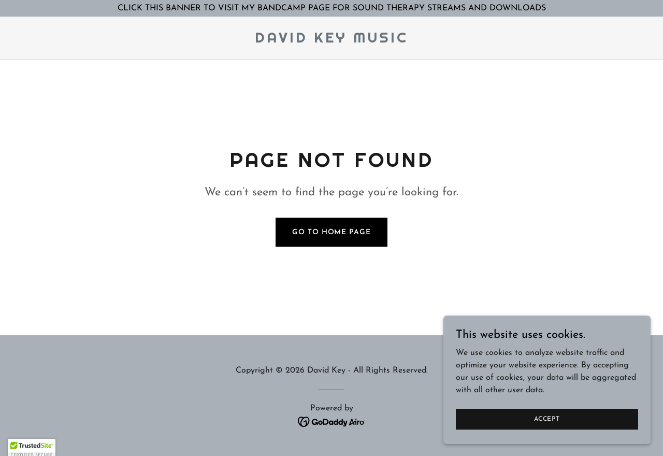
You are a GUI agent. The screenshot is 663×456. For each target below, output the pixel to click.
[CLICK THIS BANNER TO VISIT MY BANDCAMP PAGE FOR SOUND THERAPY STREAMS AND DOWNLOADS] (331, 8)
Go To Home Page (331, 232)
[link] (331, 40)
